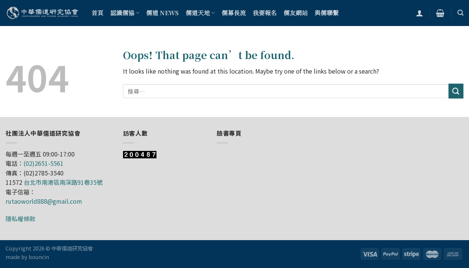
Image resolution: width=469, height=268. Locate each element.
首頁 (97, 13)
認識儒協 (125, 13)
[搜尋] (460, 13)
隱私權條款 (20, 218)
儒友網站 (296, 13)
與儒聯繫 (326, 13)
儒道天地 (200, 13)
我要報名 (265, 13)
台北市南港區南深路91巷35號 (63, 182)
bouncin (39, 257)
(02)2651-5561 (43, 163)
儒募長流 (233, 13)
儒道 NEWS (162, 13)
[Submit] (456, 91)
